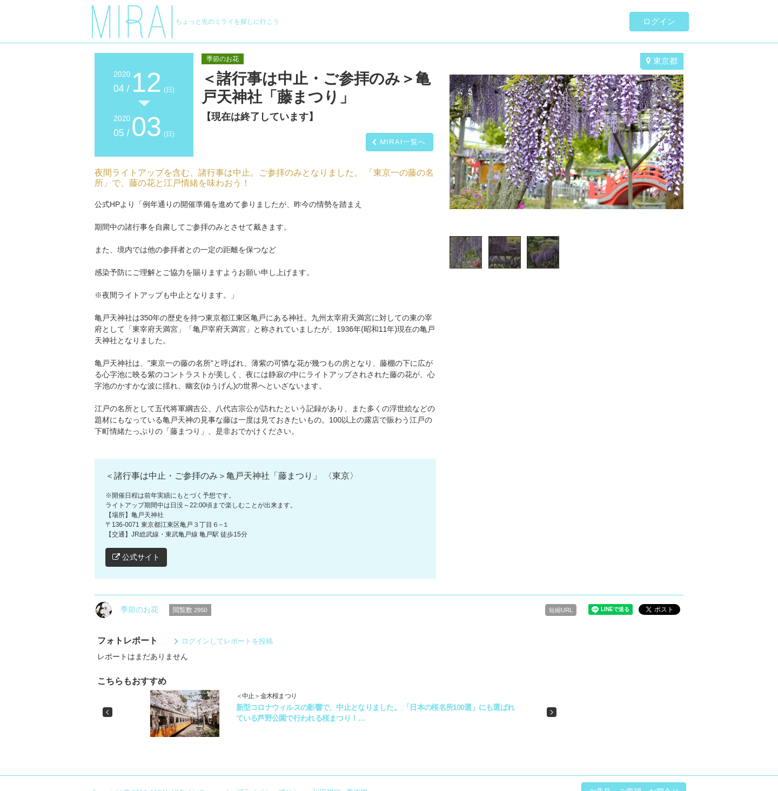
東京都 (662, 60)
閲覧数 (190, 610)
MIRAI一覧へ (403, 142)
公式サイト (136, 557)
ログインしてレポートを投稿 (227, 641)
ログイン (659, 21)
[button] (107, 712)
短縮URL (561, 610)
